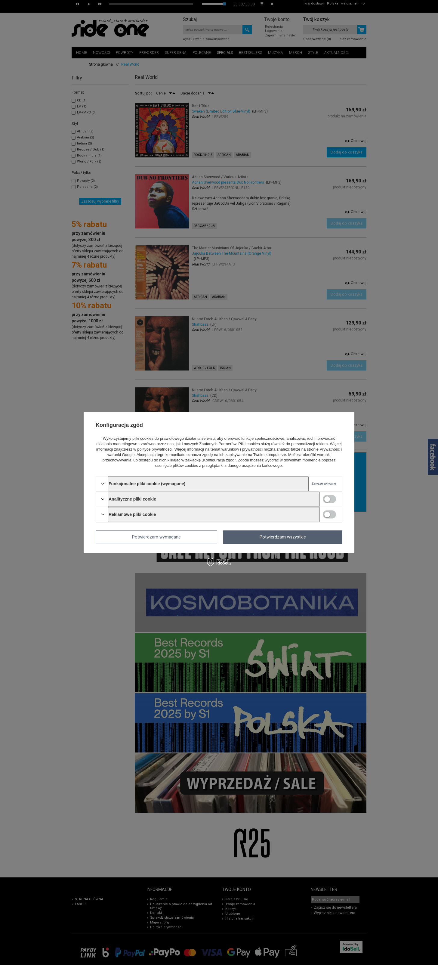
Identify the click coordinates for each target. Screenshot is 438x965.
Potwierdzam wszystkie (283, 537)
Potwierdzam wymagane (156, 537)
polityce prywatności (154, 449)
